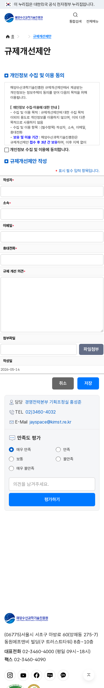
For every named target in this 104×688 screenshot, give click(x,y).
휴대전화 (10, 248)
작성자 (8, 180)
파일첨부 (91, 349)
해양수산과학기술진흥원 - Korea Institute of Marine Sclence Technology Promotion (23, 17)
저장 (88, 383)
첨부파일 (9, 338)
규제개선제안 (42, 36)
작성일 (7, 361)
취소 (63, 383)
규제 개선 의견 (14, 271)
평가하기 (52, 499)
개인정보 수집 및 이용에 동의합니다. (37, 149)
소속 (7, 203)
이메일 (8, 226)
